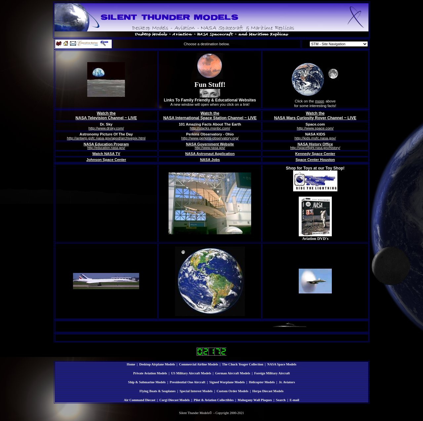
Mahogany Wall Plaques (255, 400)
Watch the (106, 113)
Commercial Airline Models (198, 364)
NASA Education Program (106, 144)
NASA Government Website (210, 144)
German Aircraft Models (232, 373)
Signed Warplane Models (227, 382)
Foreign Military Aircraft (272, 373)
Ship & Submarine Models (147, 382)
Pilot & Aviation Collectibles (214, 400)
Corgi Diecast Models (174, 400)
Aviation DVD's (315, 238)
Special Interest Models (195, 391)
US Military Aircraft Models (191, 373)
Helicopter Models (262, 382)
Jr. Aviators (287, 382)
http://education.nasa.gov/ (106, 148)
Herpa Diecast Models (268, 391)
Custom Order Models (232, 391)
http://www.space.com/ (315, 128)
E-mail (294, 400)
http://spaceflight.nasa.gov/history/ (315, 148)
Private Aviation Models (150, 373)
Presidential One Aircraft (187, 382)
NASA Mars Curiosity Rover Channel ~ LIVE (315, 118)
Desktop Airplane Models (157, 364)
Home (131, 364)
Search (281, 400)
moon (319, 101)
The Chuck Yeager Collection (242, 364)
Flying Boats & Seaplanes (157, 391)
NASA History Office (315, 144)
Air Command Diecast (139, 400)
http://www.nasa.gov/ (210, 148)
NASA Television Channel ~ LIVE (106, 118)
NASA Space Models (281, 364)
